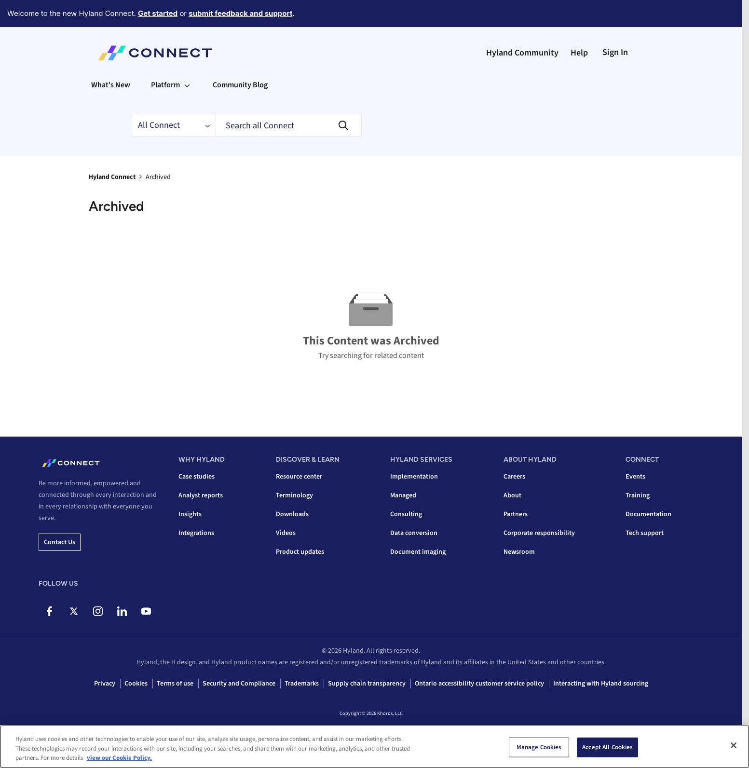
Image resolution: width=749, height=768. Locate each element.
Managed (403, 495)
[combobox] (289, 125)
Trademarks (302, 683)
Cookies (136, 683)
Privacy (104, 683)
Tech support (645, 533)
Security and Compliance (239, 683)
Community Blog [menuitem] (240, 85)
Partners (516, 514)
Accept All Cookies (607, 746)
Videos (286, 533)
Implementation (414, 476)
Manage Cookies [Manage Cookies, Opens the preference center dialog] (539, 746)
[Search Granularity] (174, 125)
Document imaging (418, 552)
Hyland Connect (112, 177)
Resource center (299, 476)
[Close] (733, 745)
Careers (514, 476)
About (512, 495)
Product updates (300, 552)
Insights (190, 514)
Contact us (59, 542)
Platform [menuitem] (165, 85)
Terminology (294, 495)
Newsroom (519, 552)
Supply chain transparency (367, 683)
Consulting (406, 514)
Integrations (196, 533)
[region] (374, 746)
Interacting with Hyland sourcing (600, 683)
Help (579, 53)
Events (635, 476)
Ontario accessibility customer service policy (479, 683)
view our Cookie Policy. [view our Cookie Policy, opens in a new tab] (119, 758)
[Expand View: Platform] (187, 85)
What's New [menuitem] (110, 85)
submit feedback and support (240, 13)
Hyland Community (522, 53)
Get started (157, 13)
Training (638, 495)
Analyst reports (200, 495)
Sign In (615, 52)
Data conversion (413, 533)
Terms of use (175, 683)
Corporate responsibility (539, 533)
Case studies (196, 476)
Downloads (292, 514)
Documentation (648, 514)
